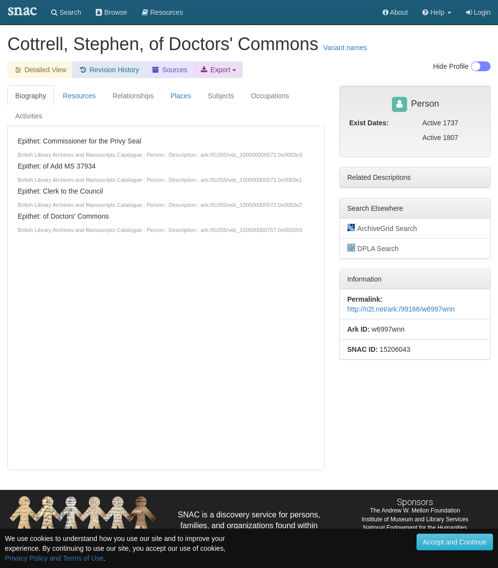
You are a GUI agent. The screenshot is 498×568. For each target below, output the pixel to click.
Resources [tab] (79, 96)
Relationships (133, 96)
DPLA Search (373, 248)
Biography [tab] (30, 96)
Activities (28, 116)
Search (66, 12)
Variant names (345, 48)
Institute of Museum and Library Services (414, 519)
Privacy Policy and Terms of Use (54, 558)
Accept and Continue (455, 542)
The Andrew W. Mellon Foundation (415, 510)
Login (478, 12)
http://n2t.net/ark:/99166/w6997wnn (401, 309)
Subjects (221, 96)
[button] (437, 12)
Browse (111, 12)
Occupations (270, 96)
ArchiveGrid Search (382, 228)
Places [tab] (180, 96)
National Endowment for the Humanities (415, 527)
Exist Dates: (368, 123)
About (395, 12)
